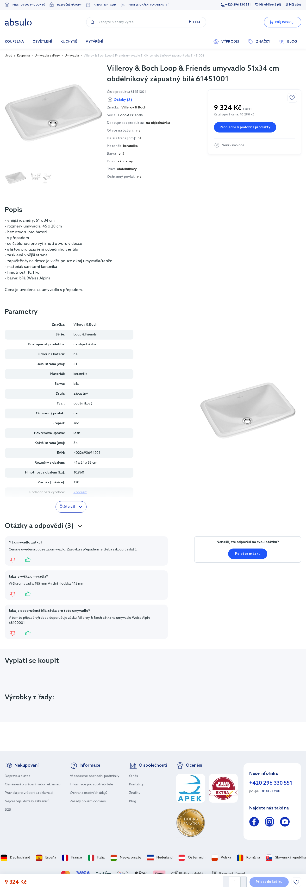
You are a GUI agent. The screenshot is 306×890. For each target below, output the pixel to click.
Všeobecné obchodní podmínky (94, 776)
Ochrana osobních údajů (88, 793)
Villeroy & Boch (85, 325)
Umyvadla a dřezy (47, 55)
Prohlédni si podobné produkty (245, 127)
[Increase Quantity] (244, 882)
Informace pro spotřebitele (91, 785)
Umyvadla (72, 55)
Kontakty (136, 785)
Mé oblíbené (267, 4)
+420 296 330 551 (238, 4)
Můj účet (295, 4)
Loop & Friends (130, 115)
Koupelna (23, 55)
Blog (132, 801)
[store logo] (18, 22)
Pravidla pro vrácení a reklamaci (29, 793)
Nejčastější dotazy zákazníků (27, 801)
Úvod (8, 55)
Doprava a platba (17, 776)
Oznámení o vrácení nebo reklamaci (33, 785)
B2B (8, 810)
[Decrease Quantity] (226, 882)
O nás (133, 776)
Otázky (123, 99)
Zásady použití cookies (88, 801)
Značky (134, 793)
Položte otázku (248, 554)
